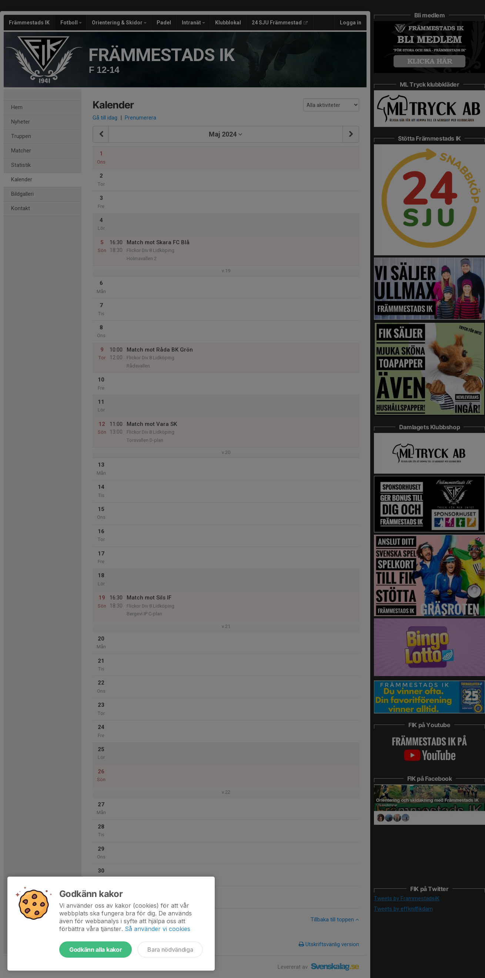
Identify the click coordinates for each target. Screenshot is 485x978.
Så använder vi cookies (157, 928)
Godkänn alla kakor (95, 949)
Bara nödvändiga (170, 949)
